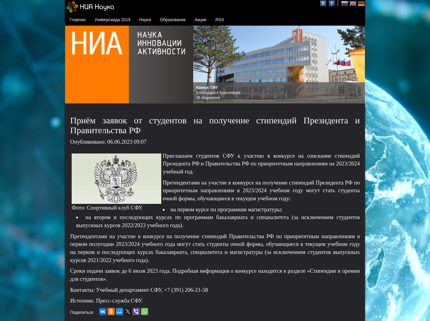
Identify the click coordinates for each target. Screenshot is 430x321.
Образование (173, 19)
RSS (219, 19)
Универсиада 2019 (112, 19)
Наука (145, 19)
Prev (201, 64)
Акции (200, 19)
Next (357, 64)
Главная (77, 19)
